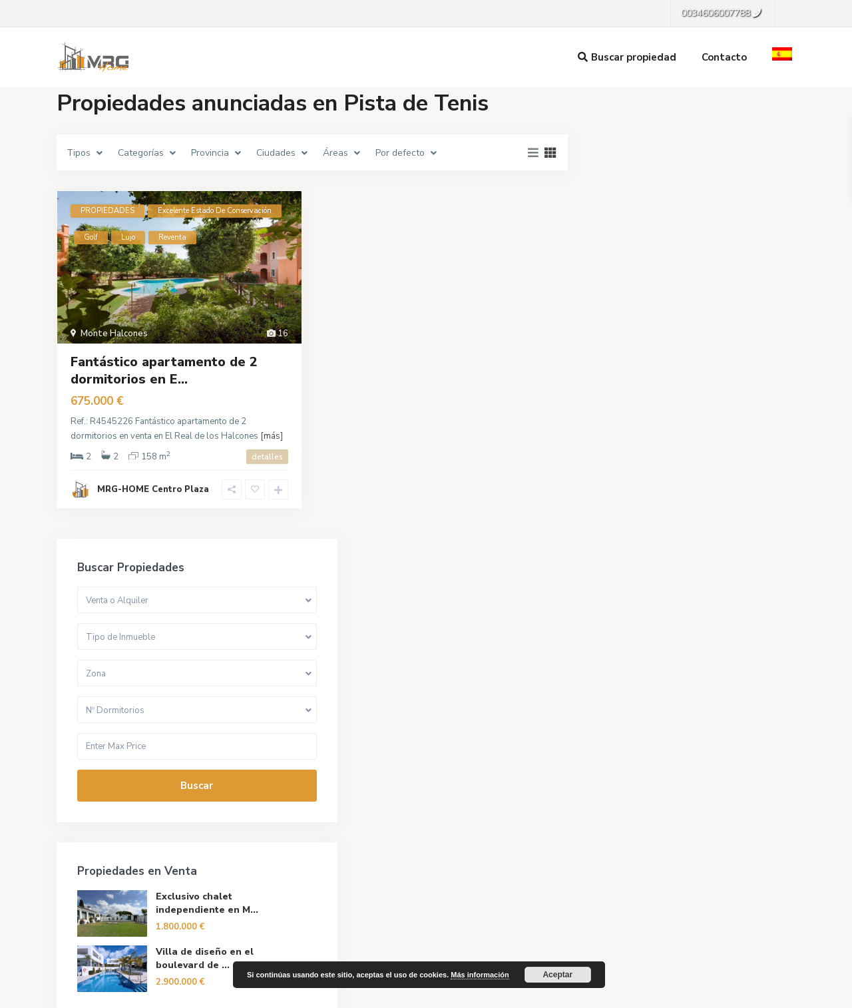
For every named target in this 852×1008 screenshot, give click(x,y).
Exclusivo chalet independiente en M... (725, 459)
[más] (271, 436)
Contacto (724, 57)
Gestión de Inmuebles (306, 825)
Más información (480, 975)
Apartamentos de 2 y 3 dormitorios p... (725, 660)
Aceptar (557, 974)
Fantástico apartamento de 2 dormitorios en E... (164, 370)
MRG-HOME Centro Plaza (153, 489)
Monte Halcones (114, 334)
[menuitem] (249, 994)
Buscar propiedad (627, 57)
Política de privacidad (751, 960)
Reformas (282, 845)
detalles (267, 456)
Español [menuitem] (441, 993)
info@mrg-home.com (116, 890)
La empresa (285, 805)
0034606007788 (108, 870)
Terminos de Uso (653, 960)
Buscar (692, 335)
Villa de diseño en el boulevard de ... (726, 518)
